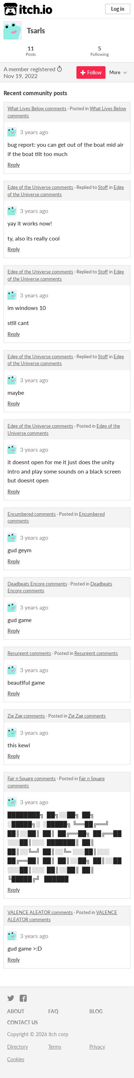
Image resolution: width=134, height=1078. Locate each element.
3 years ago (34, 131)
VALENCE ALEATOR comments (40, 912)
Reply (14, 165)
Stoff (103, 187)
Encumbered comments (32, 514)
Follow (90, 72)
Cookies (15, 1059)
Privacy (97, 1047)
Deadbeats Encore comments (37, 584)
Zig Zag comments (26, 716)
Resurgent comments (29, 653)
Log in (117, 9)
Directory (17, 1047)
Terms (54, 1047)
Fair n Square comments (32, 778)
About (15, 1011)
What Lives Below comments (37, 108)
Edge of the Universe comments (40, 187)
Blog (96, 1011)
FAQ (53, 1011)
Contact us (22, 1022)
